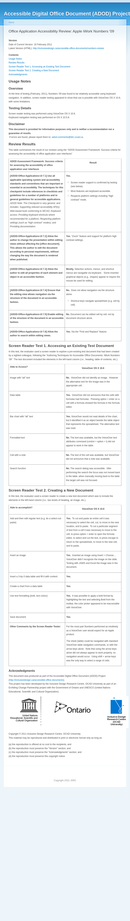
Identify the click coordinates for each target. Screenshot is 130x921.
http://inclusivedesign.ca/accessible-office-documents (36, 680)
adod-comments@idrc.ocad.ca (67, 137)
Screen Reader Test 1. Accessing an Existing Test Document (39, 66)
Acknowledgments (18, 74)
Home (11, 22)
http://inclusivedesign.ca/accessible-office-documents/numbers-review (68, 48)
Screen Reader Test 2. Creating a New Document (34, 70)
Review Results (17, 62)
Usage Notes (15, 58)
